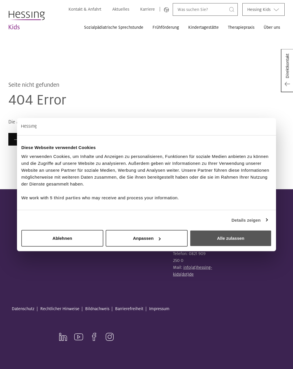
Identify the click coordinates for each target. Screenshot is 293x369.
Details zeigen (245, 219)
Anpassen (147, 238)
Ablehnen (62, 238)
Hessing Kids (263, 9)
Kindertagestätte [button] (203, 27)
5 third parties (65, 197)
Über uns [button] (272, 27)
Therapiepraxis (241, 27)
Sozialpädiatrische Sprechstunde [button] (113, 27)
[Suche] (231, 9)
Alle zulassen (230, 238)
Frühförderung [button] (166, 27)
